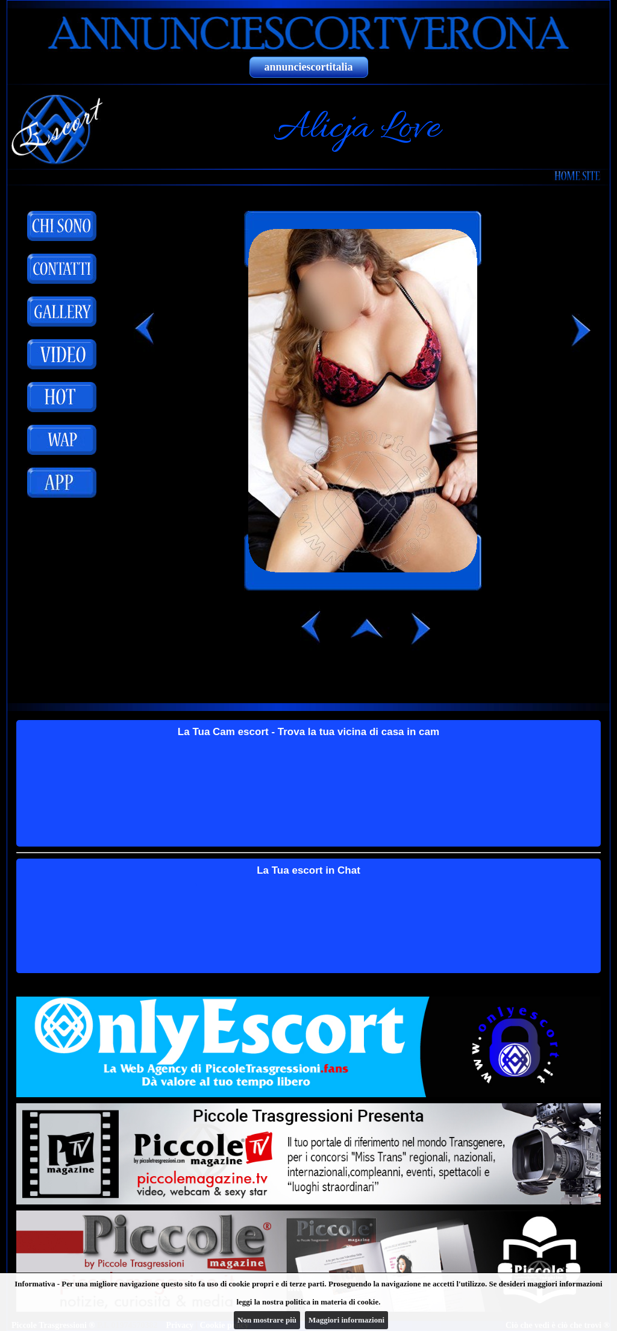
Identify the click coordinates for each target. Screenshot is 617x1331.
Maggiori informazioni (346, 1319)
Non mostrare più (266, 1319)
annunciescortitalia (309, 67)
